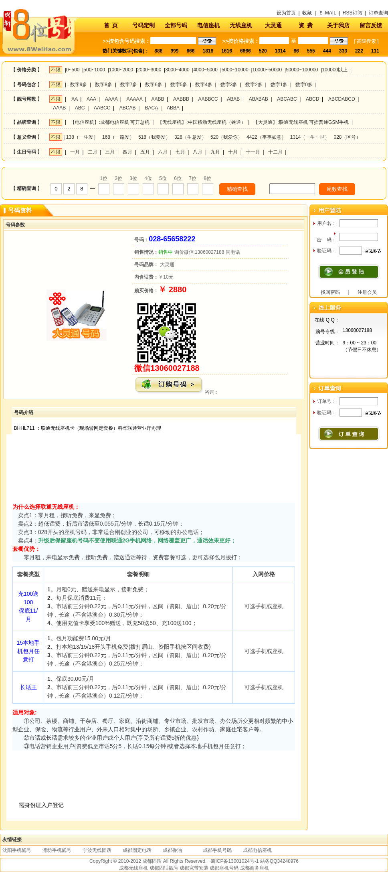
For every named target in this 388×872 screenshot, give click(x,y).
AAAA (111, 99)
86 (296, 51)
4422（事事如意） (266, 137)
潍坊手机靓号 (56, 850)
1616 (226, 51)
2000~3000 (149, 70)
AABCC (102, 108)
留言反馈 (371, 25)
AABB (157, 99)
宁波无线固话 (97, 850)
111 (375, 51)
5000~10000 (235, 70)
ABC (80, 108)
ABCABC (287, 99)
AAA (91, 99)
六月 (163, 152)
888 (158, 51)
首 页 (111, 25)
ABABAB (258, 99)
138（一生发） (82, 137)
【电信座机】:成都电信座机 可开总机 (110, 122)
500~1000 (94, 70)
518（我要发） (154, 137)
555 (311, 51)
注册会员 (367, 292)
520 (263, 51)
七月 (180, 152)
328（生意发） (190, 137)
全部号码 (176, 25)
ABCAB (127, 108)
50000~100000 (302, 70)
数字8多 (103, 84)
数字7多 (128, 84)
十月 (233, 152)
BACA (151, 108)
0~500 (73, 70)
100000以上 (335, 70)
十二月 (275, 152)
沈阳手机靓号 (16, 850)
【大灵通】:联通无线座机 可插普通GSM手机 (301, 122)
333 (343, 51)
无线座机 (241, 25)
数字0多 (304, 84)
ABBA (173, 108)
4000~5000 (205, 70)
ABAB (233, 99)
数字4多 (203, 84)
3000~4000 (177, 70)
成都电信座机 (257, 850)
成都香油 (172, 850)
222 (359, 51)
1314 (280, 51)
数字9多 (78, 84)
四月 (127, 152)
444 (327, 51)
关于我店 (338, 25)
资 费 (306, 25)
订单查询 (378, 13)
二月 (92, 152)
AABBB (181, 99)
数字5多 (179, 84)
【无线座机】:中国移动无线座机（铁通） (201, 122)
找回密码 (330, 292)
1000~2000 (121, 70)
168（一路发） (118, 137)
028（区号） (347, 137)
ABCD (312, 99)
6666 (245, 51)
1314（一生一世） (310, 137)
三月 (110, 152)
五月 (145, 152)
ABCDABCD (341, 99)
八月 (197, 152)
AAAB (59, 108)
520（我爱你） (226, 137)
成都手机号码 (217, 850)
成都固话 (152, 861)
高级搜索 (366, 41)
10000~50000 (267, 70)
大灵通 (273, 25)
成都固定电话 (137, 850)
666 (190, 51)
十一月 (253, 152)
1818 (207, 51)
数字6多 (153, 84)
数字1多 (279, 84)
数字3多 (229, 84)
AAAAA (134, 99)
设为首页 (286, 13)
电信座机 (208, 25)
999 (174, 51)
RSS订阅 (352, 13)
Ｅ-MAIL (327, 13)
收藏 (307, 13)
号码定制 (143, 25)
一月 (75, 152)
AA (74, 99)
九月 (215, 152)
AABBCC (208, 99)
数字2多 (254, 84)
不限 (56, 70)
